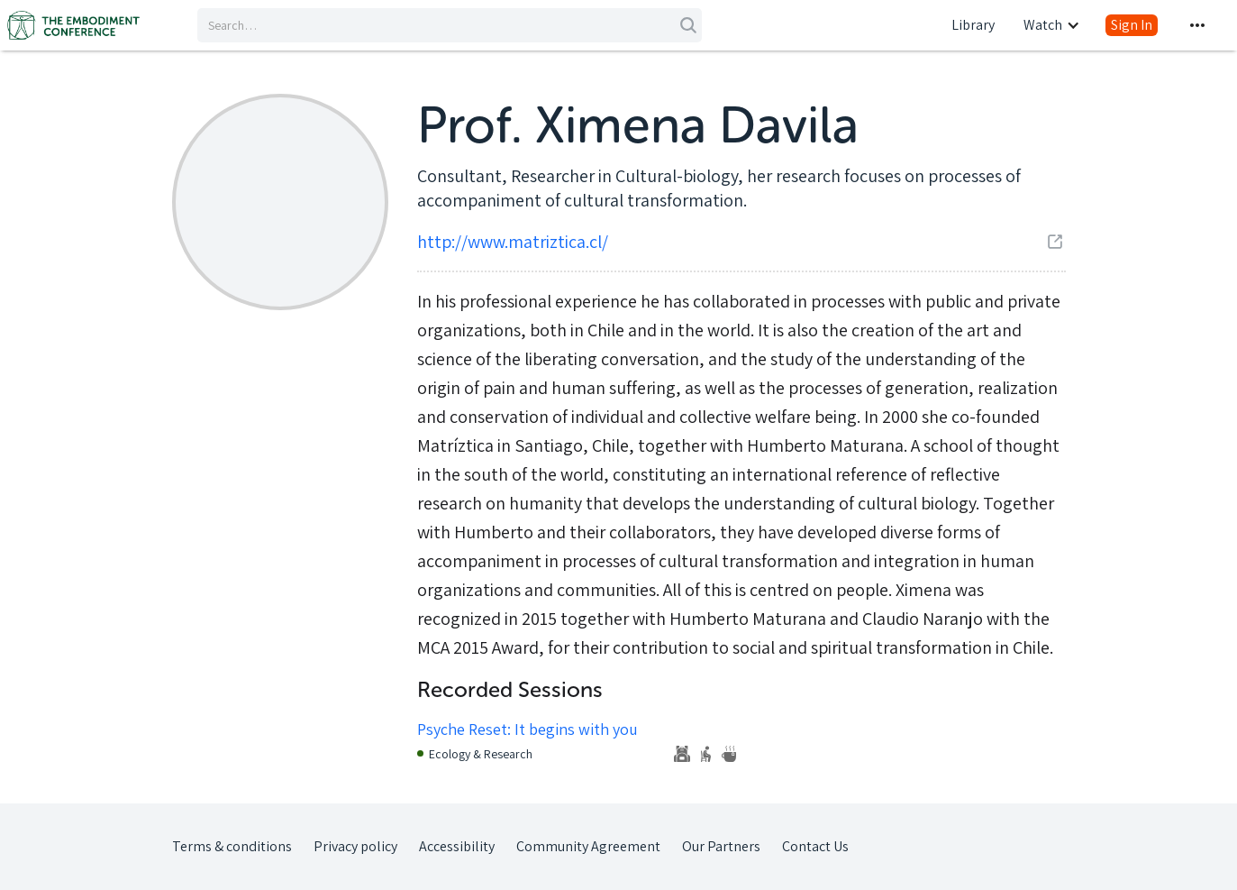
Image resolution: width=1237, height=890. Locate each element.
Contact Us (815, 846)
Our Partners (721, 846)
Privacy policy (355, 846)
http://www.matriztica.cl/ (512, 241)
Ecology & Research (480, 754)
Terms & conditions (232, 846)
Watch (1042, 24)
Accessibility (457, 846)
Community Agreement (588, 846)
